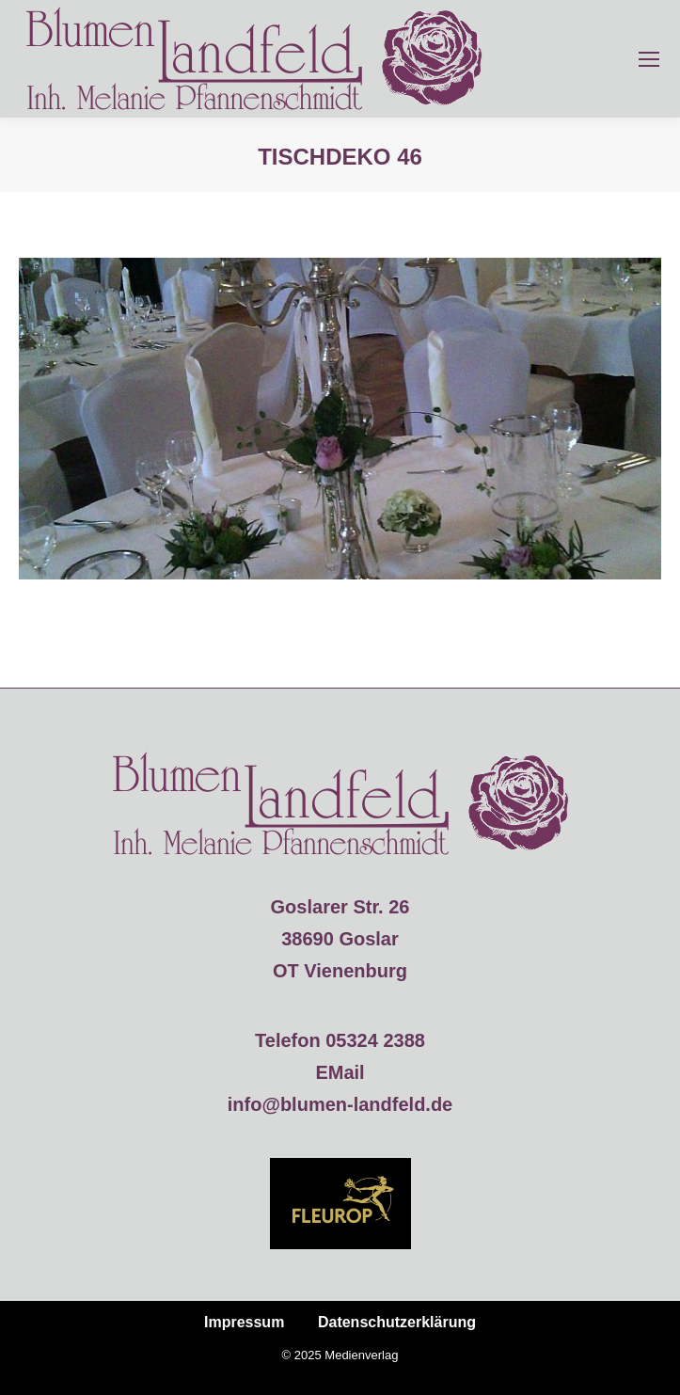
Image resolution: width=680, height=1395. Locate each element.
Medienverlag (361, 1355)
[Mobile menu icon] (649, 59)
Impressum (244, 1322)
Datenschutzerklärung (397, 1322)
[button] (34, 1361)
